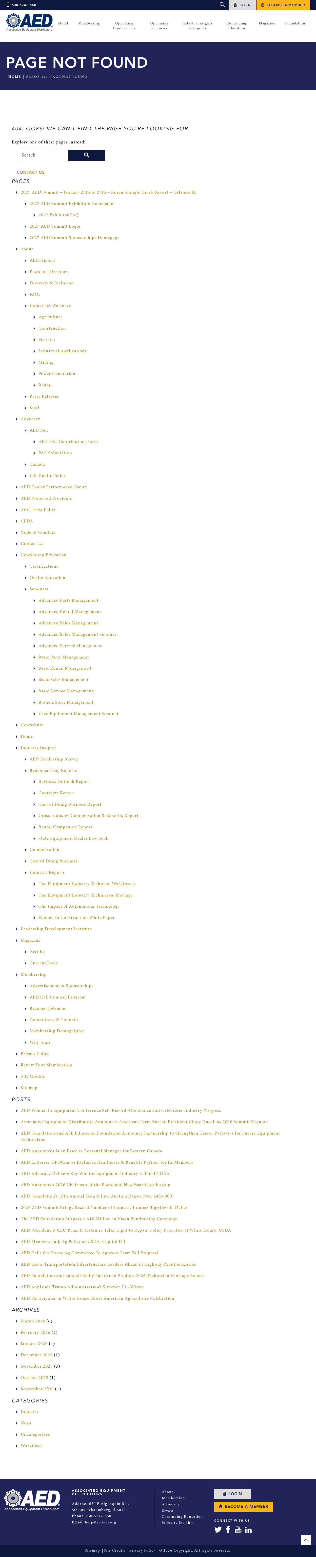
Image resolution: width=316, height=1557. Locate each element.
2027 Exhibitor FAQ (59, 215)
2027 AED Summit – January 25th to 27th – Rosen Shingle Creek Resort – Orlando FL (109, 192)
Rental (45, 385)
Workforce (32, 1446)
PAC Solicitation (56, 453)
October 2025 (35, 1378)
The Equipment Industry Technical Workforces (87, 884)
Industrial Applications (63, 351)
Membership (34, 975)
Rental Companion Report (66, 827)
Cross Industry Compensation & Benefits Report (89, 816)
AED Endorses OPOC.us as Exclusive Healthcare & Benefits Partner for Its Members (107, 1162)
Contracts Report (57, 793)
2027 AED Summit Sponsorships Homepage (75, 238)
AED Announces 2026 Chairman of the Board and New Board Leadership (96, 1185)
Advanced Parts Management (69, 601)
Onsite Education (48, 578)
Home (14, 77)
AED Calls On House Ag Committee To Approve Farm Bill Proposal (90, 1253)
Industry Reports (47, 873)
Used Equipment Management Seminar (79, 714)
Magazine (31, 940)
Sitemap (29, 1088)
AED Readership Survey (54, 759)
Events (168, 1510)
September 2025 (37, 1389)
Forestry (47, 340)
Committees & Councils (54, 1020)
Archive (38, 952)
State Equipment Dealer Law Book (74, 839)
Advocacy (30, 419)
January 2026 (34, 1344)
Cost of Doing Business (54, 861)
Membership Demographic (57, 1031)
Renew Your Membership (47, 1065)
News (26, 1423)
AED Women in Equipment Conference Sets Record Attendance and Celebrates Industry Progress (121, 1111)
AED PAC (39, 430)
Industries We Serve (50, 306)
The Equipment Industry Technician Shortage (86, 895)
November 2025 (37, 1366)
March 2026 (33, 1321)
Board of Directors (49, 272)
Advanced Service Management (71, 646)
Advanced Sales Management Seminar (78, 635)
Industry (30, 1412)
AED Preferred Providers (46, 499)
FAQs (35, 295)
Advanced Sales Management (69, 623)
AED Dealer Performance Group (54, 487)
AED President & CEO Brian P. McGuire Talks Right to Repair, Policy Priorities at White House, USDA (126, 1230)
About (27, 249)
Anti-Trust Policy (39, 510)
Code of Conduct (39, 533)
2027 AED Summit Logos (56, 226)
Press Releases (44, 397)
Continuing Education (44, 555)
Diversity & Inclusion (52, 283)
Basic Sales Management (64, 680)
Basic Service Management (66, 691)
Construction (52, 328)
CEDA (27, 521)
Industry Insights (39, 748)
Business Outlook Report (65, 782)
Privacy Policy (35, 1054)
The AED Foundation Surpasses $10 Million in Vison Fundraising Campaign (100, 1219)
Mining (46, 362)
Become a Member (283, 5)
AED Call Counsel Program (58, 997)
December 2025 (37, 1355)
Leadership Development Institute (56, 929)
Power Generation (57, 374)
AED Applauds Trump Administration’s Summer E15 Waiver (83, 1287)
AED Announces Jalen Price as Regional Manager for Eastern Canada (92, 1151)
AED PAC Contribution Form (69, 442)
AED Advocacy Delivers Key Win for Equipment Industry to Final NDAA (95, 1174)
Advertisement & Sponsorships (62, 986)
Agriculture (51, 317)
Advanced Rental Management (70, 612)
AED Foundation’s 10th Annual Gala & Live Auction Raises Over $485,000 (97, 1196)
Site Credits (33, 1077)
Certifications (44, 566)
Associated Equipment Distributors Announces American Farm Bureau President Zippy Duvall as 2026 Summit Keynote (145, 1122)
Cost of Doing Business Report (71, 804)
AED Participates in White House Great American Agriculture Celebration (98, 1299)
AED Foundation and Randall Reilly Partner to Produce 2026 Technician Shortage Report (113, 1276)
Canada (37, 464)
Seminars (39, 589)
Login (242, 5)
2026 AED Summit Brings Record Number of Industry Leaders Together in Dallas (105, 1208)
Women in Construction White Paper (77, 918)
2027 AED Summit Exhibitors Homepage (72, 204)
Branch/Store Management (66, 702)
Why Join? (40, 1042)
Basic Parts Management (64, 657)
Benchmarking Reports (54, 771)
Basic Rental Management (65, 668)
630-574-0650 (21, 5)
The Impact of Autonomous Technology (80, 907)
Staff (35, 408)
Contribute (32, 725)
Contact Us (31, 172)
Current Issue (44, 963)
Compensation (45, 850)
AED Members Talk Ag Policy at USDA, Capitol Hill (74, 1242)
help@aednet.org (100, 1522)
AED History (43, 261)
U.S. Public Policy (48, 476)
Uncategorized (36, 1435)
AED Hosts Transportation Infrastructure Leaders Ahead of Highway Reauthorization (109, 1264)
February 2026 (35, 1333)
